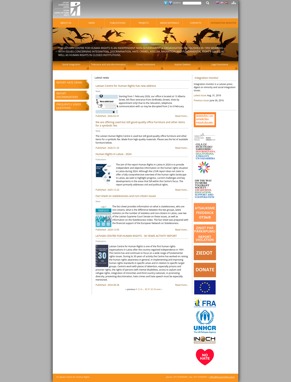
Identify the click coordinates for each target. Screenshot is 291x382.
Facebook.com (170, 3)
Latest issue (200, 95)
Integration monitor (206, 78)
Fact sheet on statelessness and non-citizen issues (126, 196)
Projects (144, 22)
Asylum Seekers (182, 64)
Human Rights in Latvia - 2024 (113, 154)
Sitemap (233, 3)
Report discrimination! (67, 95)
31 (149, 289)
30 (146, 289)
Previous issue (201, 100)
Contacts (195, 22)
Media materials (169, 22)
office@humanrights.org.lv (222, 377)
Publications (101, 159)
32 (152, 289)
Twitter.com (165, 3)
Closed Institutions (145, 64)
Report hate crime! (69, 82)
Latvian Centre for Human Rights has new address (126, 86)
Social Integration (71, 64)
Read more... (142, 116)
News (98, 91)
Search (177, 2)
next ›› (159, 289)
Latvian (226, 3)
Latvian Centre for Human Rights (68, 9)
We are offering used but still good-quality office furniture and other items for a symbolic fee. (140, 123)
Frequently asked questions (68, 106)
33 (154, 289)
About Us (65, 22)
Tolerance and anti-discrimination (108, 64)
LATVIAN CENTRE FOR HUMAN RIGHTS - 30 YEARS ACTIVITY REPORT (136, 236)
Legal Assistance (219, 64)
